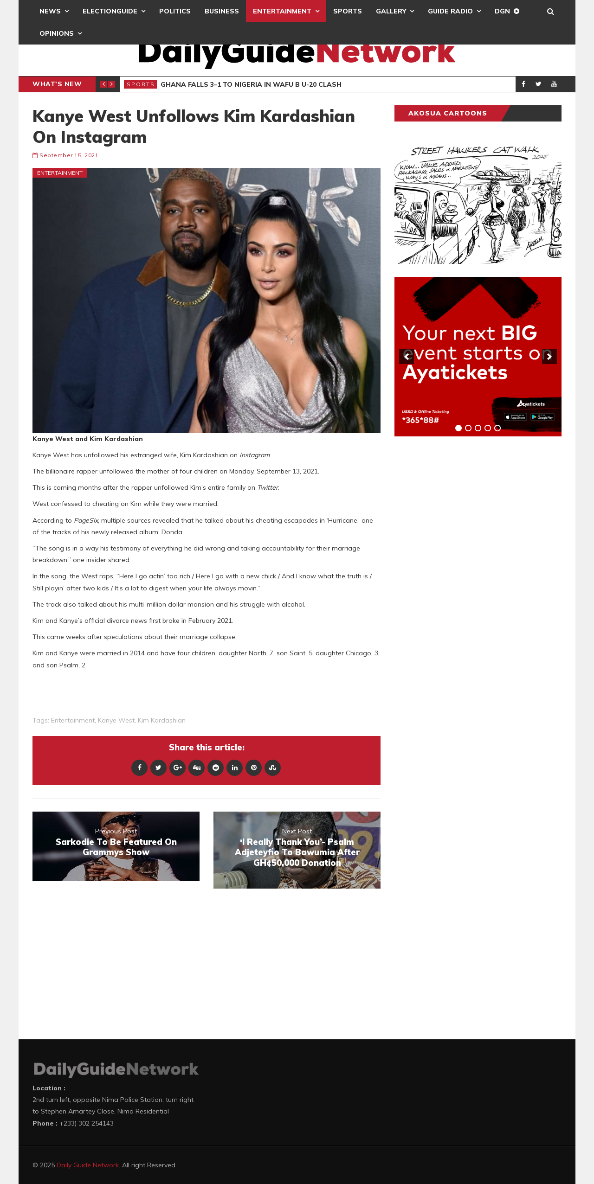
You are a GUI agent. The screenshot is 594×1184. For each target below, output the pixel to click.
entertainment (73, 720)
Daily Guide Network (88, 1165)
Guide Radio (450, 11)
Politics (175, 11)
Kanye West (116, 720)
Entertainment (282, 11)
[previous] (406, 356)
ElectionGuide (110, 11)
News (50, 11)
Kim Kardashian (162, 720)
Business (222, 11)
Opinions (56, 33)
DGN (502, 11)
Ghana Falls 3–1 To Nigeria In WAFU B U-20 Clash (251, 84)
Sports (347, 11)
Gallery (391, 11)
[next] (549, 356)
